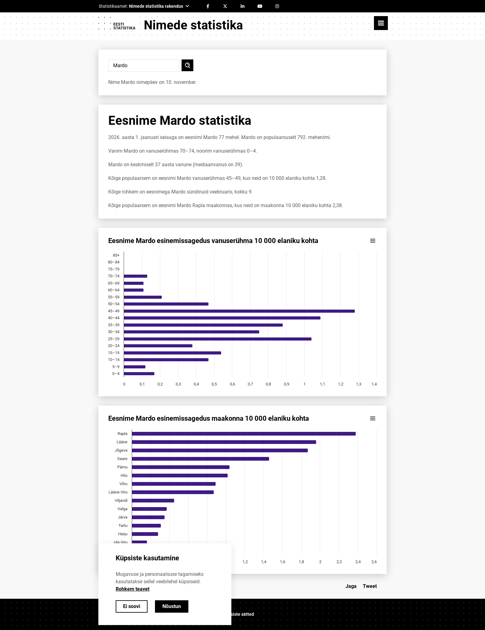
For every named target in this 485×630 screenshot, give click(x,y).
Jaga (351, 586)
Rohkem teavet (132, 589)
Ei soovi (131, 606)
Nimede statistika (193, 25)
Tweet (370, 586)
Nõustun (171, 606)
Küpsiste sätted (238, 614)
